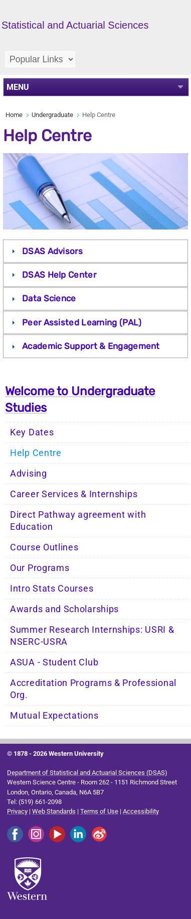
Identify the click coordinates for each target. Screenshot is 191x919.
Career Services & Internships (73, 494)
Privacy (17, 811)
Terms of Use (99, 811)
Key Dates (32, 432)
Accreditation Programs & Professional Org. (93, 689)
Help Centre (36, 453)
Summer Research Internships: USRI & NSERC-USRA (92, 636)
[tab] (95, 251)
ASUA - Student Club (54, 662)
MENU (18, 87)
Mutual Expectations (54, 716)
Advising (28, 474)
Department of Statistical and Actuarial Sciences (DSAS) (87, 772)
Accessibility (141, 811)
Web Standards (54, 811)
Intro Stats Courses (51, 589)
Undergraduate (52, 115)
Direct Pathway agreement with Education (78, 521)
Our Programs (39, 568)
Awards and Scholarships (64, 609)
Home (14, 115)
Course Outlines (44, 547)
